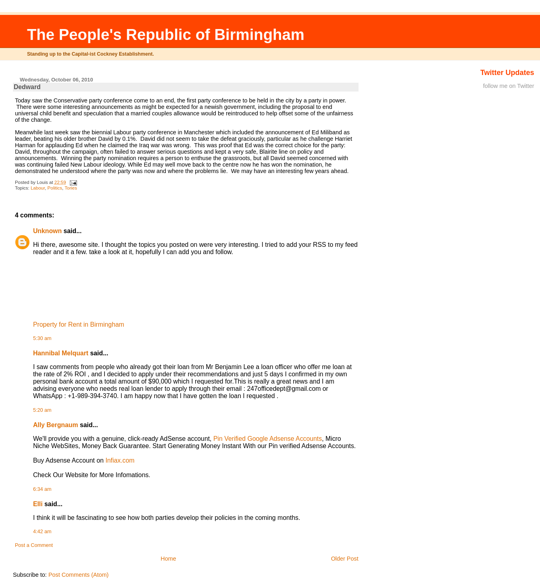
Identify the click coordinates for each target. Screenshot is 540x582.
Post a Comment (34, 545)
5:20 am (42, 410)
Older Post (345, 558)
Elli (38, 504)
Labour (38, 188)
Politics (55, 188)
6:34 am (42, 489)
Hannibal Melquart (60, 353)
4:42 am (42, 531)
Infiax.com (119, 460)
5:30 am (42, 338)
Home (168, 558)
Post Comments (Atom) (78, 575)
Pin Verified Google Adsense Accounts (267, 438)
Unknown (47, 230)
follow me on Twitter (508, 86)
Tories (71, 188)
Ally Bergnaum (55, 424)
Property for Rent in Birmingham (78, 324)
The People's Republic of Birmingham (165, 34)
